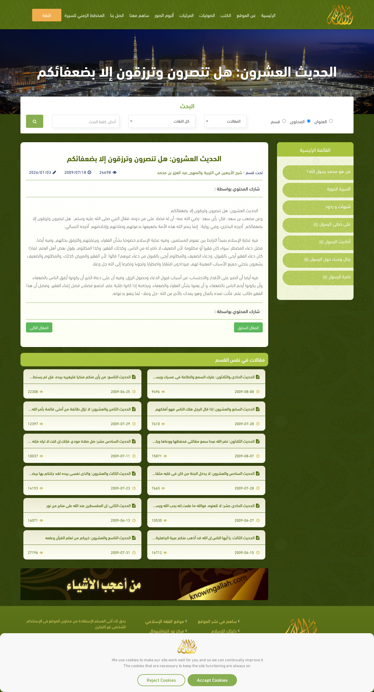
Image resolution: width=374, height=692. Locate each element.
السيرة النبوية (339, 188)
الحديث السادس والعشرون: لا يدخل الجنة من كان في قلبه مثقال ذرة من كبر (197, 473)
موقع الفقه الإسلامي (164, 620)
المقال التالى (39, 327)
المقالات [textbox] (233, 121)
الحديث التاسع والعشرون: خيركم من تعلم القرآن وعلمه (90, 537)
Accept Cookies (212, 679)
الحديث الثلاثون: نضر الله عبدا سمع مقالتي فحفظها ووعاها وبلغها (204, 441)
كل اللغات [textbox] (181, 121)
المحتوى (300, 121)
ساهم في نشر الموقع (217, 620)
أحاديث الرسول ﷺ (335, 241)
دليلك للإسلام (224, 630)
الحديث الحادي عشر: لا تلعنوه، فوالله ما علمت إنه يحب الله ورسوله (205, 505)
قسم (278, 121)
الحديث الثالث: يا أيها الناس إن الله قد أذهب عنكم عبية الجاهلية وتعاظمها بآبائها (194, 537)
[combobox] (225, 121)
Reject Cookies (161, 679)
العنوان (323, 121)
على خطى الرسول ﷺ (332, 223)
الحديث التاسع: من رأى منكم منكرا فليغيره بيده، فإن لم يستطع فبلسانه (76, 376)
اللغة (46, 14)
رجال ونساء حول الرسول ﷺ (327, 258)
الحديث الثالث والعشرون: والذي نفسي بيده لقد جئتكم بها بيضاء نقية (78, 473)
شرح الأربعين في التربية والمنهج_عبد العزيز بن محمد (199, 172)
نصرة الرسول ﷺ (337, 276)
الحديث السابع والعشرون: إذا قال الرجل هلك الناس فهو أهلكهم (207, 409)
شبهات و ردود (338, 206)
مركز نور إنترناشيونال (166, 630)
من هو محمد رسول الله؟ (329, 171)
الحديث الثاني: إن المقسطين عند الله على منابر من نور (91, 505)
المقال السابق (248, 327)
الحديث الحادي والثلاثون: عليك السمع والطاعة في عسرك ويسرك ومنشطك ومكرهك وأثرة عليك (180, 376)
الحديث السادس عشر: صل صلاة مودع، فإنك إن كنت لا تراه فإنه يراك (80, 441)
